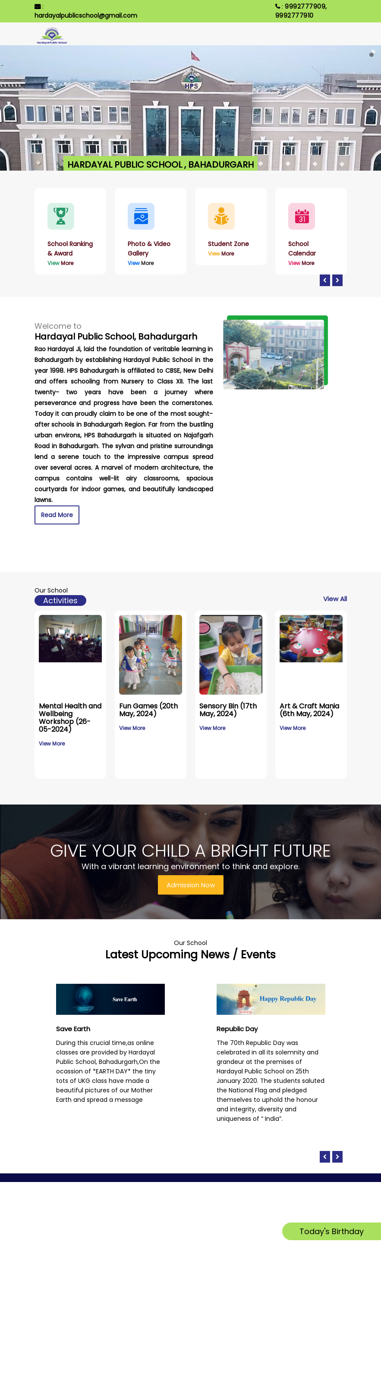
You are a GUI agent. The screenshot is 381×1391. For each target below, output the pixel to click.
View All (335, 598)
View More (52, 743)
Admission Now (191, 884)
